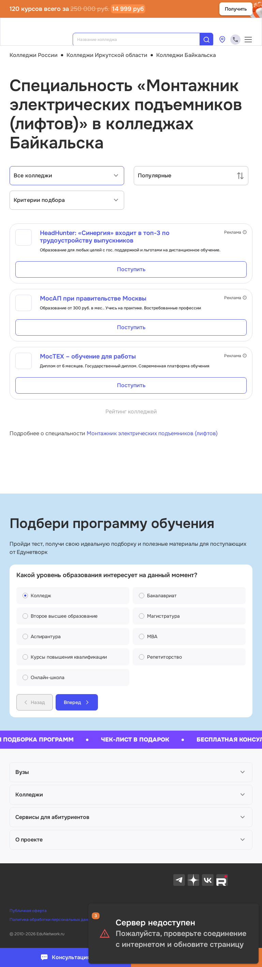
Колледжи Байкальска (186, 55)
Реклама (235, 232)
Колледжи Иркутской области (107, 55)
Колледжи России (34, 55)
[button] (131, 772)
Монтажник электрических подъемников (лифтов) (152, 433)
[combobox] (141, 39)
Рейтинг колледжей (131, 411)
